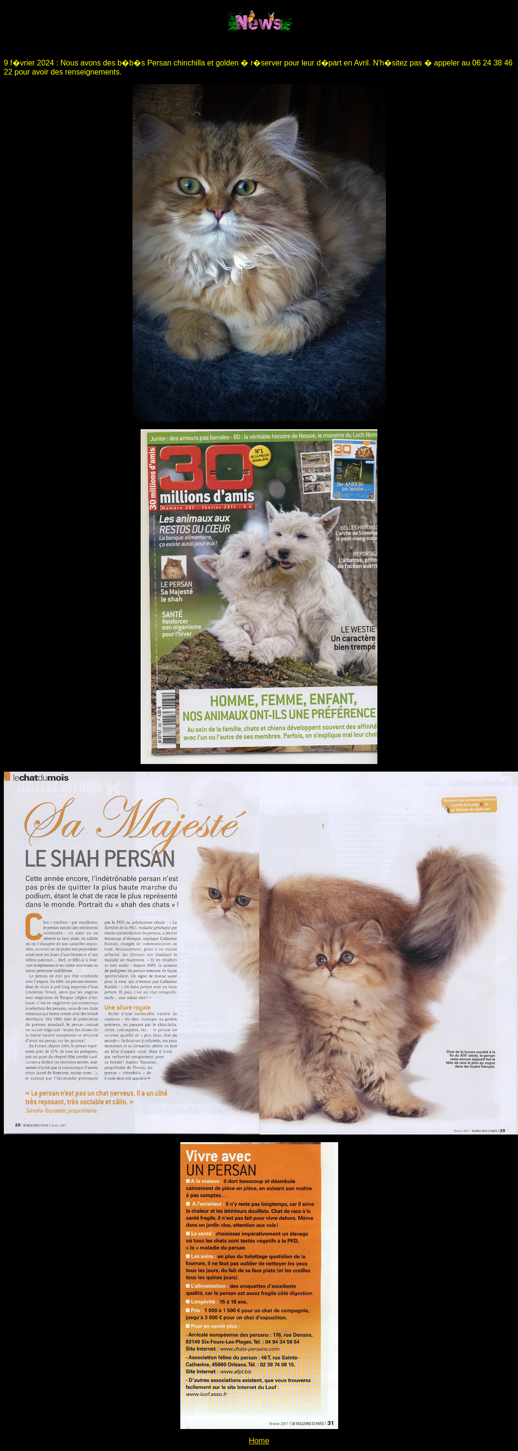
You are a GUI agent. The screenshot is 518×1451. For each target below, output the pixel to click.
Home (259, 1441)
